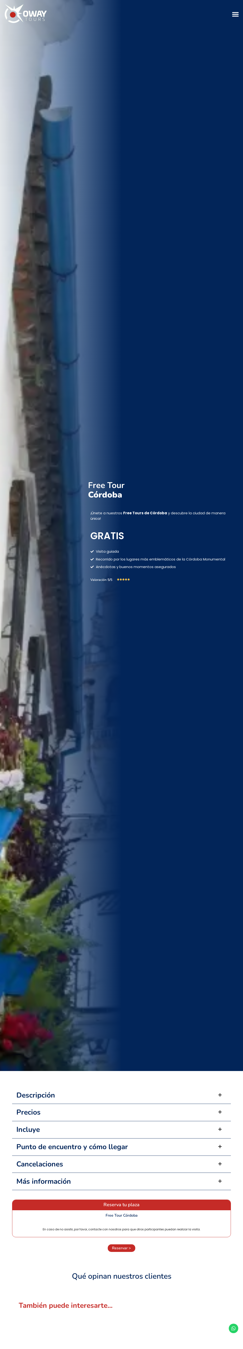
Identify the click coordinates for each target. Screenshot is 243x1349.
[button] (235, 14)
